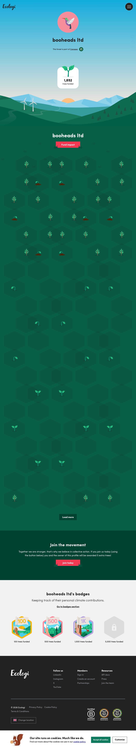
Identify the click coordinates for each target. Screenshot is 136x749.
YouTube (57, 687)
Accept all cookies (100, 739)
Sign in (80, 674)
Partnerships (83, 683)
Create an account (86, 679)
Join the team (108, 683)
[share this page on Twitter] (133, 42)
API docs (106, 674)
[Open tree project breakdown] (68, 77)
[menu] (129, 6)
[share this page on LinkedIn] (133, 47)
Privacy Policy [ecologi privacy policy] (35, 719)
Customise (120, 739)
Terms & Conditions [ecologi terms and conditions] (20, 723)
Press (104, 679)
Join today (68, 562)
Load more (68, 517)
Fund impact (68, 144)
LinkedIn (57, 674)
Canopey (74, 49)
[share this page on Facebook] (133, 37)
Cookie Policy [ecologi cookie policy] (50, 719)
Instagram (58, 679)
